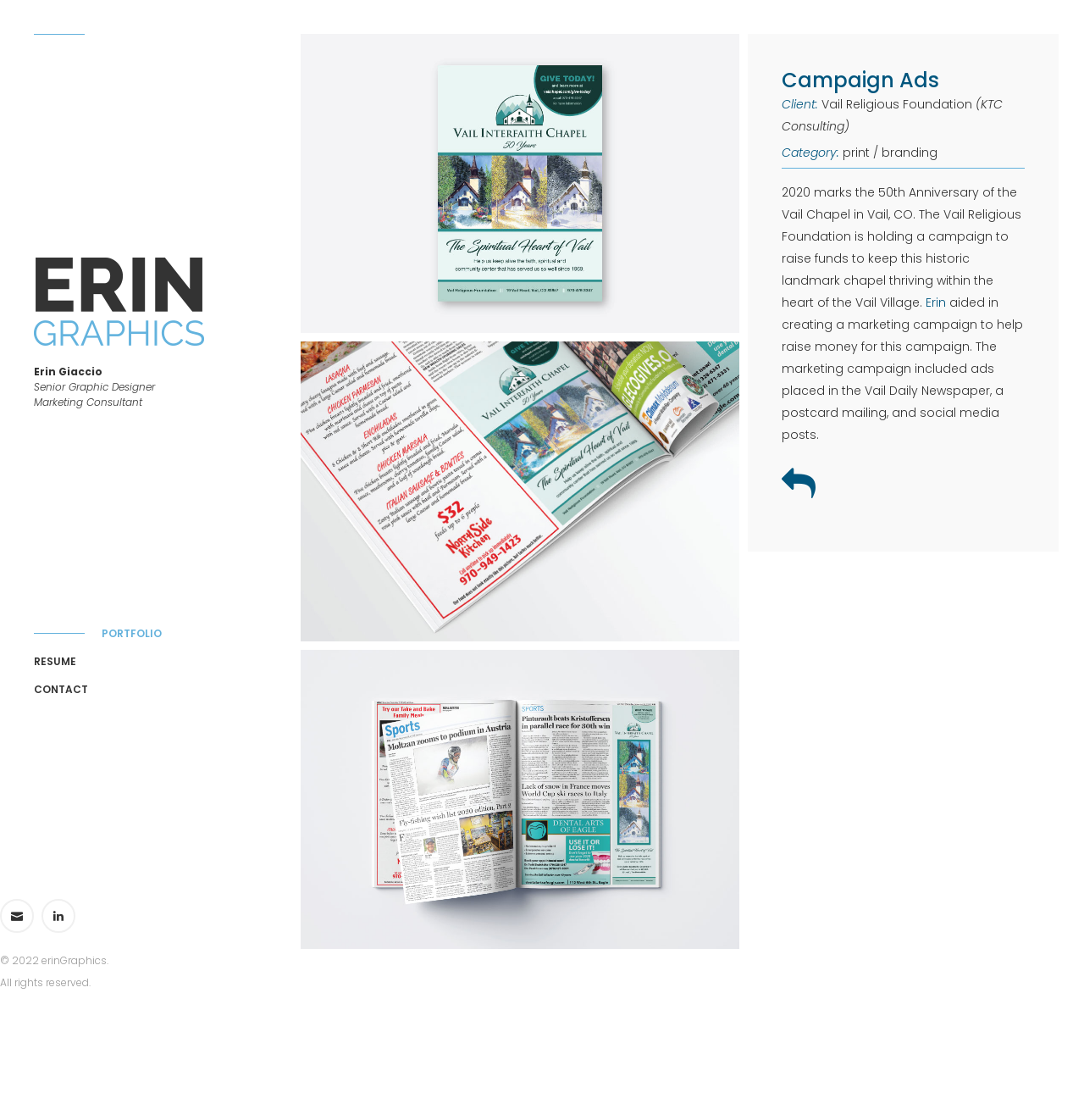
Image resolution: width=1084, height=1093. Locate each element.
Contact (61, 689)
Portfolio (132, 633)
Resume (55, 661)
